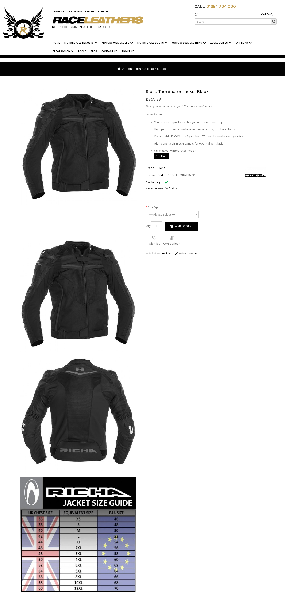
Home (56, 42)
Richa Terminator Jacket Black (146, 69)
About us (128, 51)
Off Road (244, 42)
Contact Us (109, 51)
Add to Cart (184, 226)
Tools (82, 51)
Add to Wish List (154, 237)
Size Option (155, 207)
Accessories (221, 42)
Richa (161, 168)
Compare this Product (172, 237)
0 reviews (166, 253)
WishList (79, 11)
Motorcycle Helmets (80, 42)
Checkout (90, 11)
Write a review (186, 253)
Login (69, 11)
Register (59, 11)
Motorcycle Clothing (189, 42)
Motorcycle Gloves (117, 42)
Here (210, 106)
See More (161, 156)
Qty (148, 226)
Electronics (63, 51)
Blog (94, 51)
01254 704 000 (221, 6)
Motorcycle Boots (152, 42)
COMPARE (103, 11)
